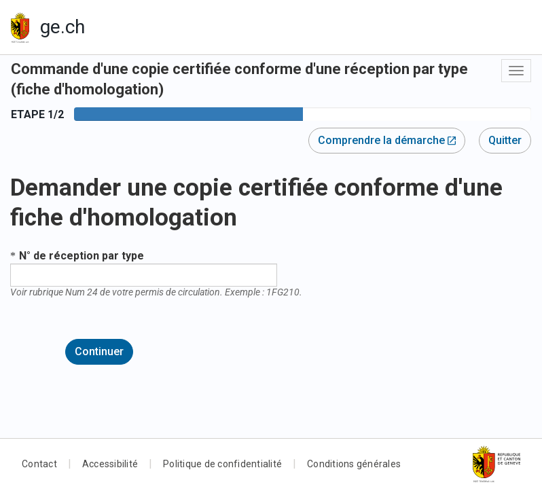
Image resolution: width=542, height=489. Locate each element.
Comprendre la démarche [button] (387, 140)
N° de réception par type (81, 255)
